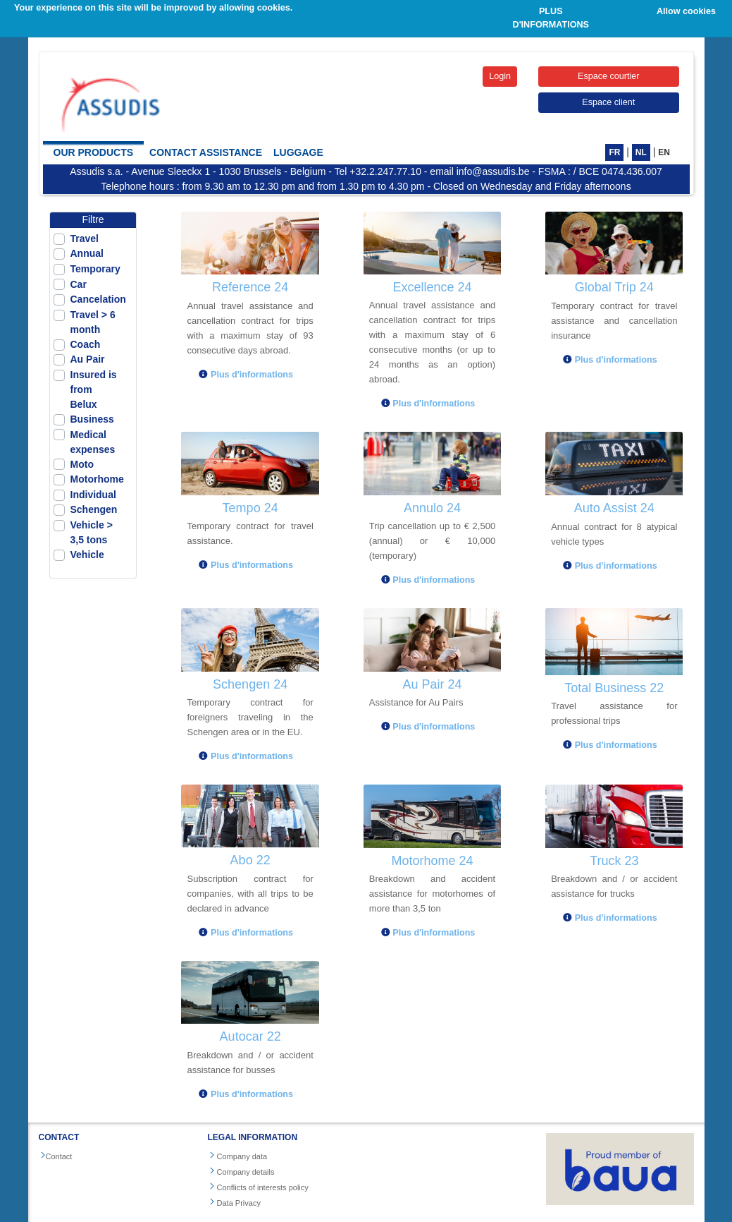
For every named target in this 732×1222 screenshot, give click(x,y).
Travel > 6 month (93, 322)
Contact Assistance (205, 152)
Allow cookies (686, 11)
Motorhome (97, 479)
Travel (84, 238)
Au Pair (87, 359)
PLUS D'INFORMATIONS (551, 18)
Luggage (298, 152)
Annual (87, 253)
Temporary (95, 268)
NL (641, 152)
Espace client (608, 102)
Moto (82, 464)
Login (500, 76)
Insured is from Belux (93, 389)
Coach (85, 344)
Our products (94, 152)
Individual (93, 494)
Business (92, 419)
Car (78, 284)
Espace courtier (609, 76)
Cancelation (98, 299)
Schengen (94, 509)
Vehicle (87, 554)
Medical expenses (93, 442)
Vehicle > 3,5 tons (91, 532)
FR (614, 152)
